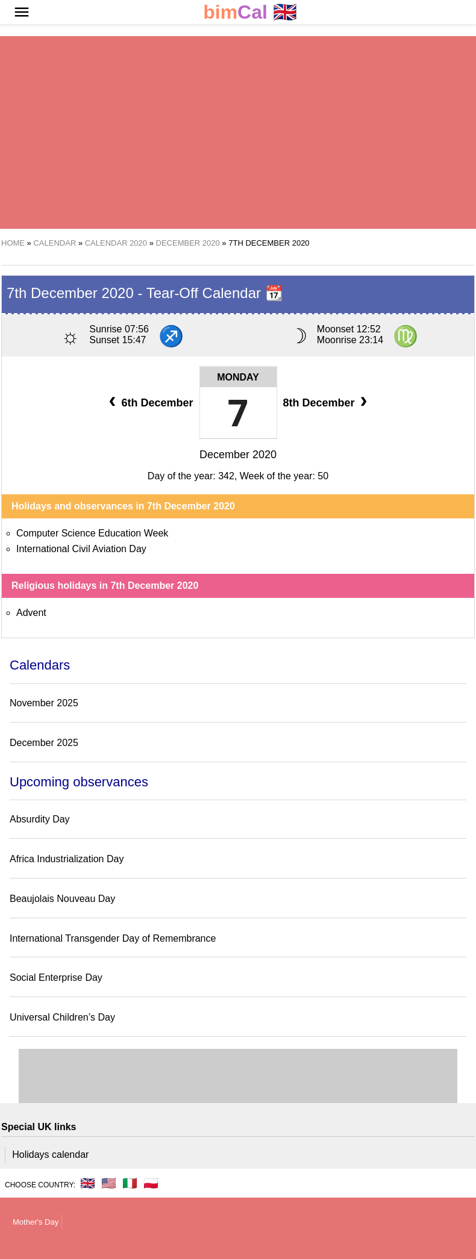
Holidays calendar (50, 1154)
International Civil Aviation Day (81, 549)
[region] (238, 132)
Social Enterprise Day (56, 977)
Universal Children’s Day (62, 1017)
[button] (22, 12)
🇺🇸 (108, 1183)
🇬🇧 (250, 12)
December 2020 (238, 455)
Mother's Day (35, 1221)
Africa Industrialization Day (67, 859)
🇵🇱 (150, 1183)
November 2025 (44, 703)
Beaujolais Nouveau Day (62, 899)
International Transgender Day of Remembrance (113, 938)
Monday (238, 377)
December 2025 (44, 743)
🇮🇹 (129, 1183)
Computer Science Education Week (92, 533)
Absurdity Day (40, 819)
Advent (31, 613)
